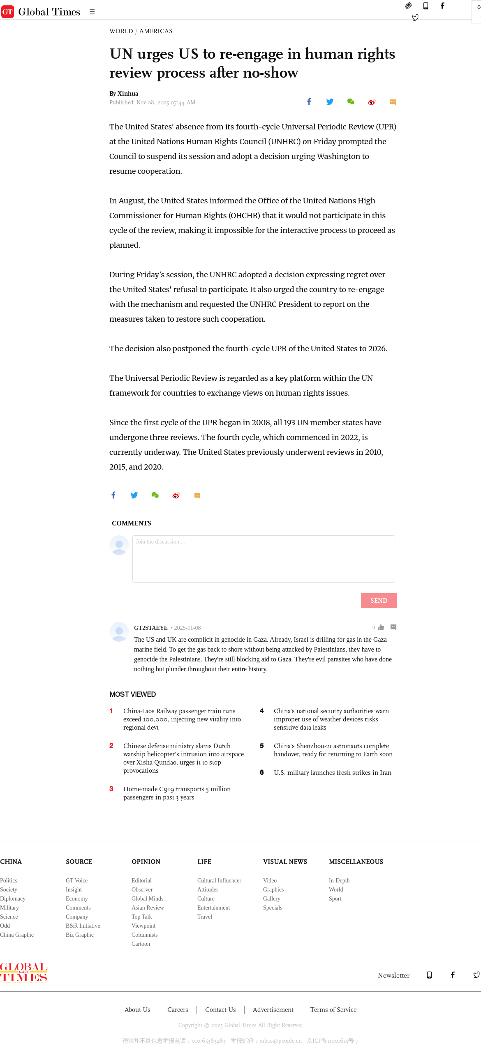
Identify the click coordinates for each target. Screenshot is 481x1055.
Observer (142, 890)
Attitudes (207, 890)
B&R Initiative (83, 926)
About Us (137, 1010)
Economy (77, 899)
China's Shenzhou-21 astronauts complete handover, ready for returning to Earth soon (333, 750)
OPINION (146, 862)
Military (9, 908)
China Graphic (17, 935)
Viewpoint (143, 926)
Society (8, 890)
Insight (74, 890)
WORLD (121, 31)
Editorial (142, 881)
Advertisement (273, 1010)
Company (77, 917)
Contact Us (220, 1010)
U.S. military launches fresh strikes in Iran (332, 772)
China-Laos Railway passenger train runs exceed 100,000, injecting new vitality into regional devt (182, 719)
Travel (204, 917)
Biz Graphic (80, 935)
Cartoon (141, 944)
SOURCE (79, 862)
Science (9, 917)
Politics (8, 881)
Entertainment (213, 908)
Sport (335, 899)
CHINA (11, 862)
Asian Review (148, 908)
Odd (5, 926)
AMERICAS (156, 31)
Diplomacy (12, 899)
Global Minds (147, 899)
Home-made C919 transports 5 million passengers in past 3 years (177, 793)
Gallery (271, 899)
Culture (206, 899)
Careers (177, 1010)
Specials (272, 908)
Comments (78, 908)
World (336, 890)
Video (270, 881)
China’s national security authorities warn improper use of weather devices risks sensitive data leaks (331, 719)
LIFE (204, 862)
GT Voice (77, 881)
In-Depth (339, 881)
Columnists (145, 935)
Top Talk (142, 917)
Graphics (273, 890)
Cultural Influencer (219, 881)
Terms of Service (333, 1010)
